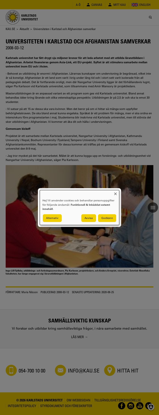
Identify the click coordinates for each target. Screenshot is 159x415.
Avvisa (88, 218)
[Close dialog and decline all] (115, 192)
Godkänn (107, 218)
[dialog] (79, 207)
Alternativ (52, 218)
